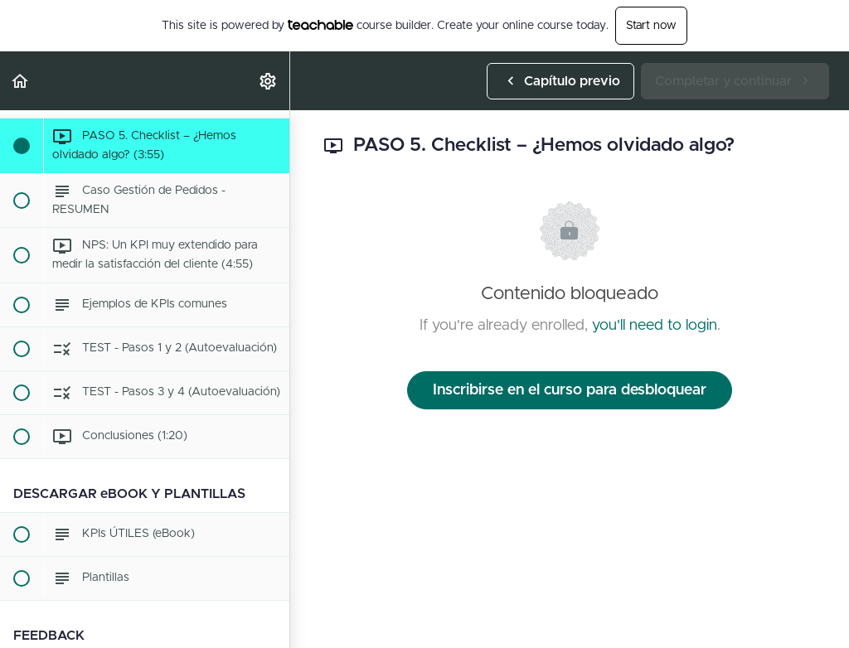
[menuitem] (268, 80)
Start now (651, 25)
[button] (20, 80)
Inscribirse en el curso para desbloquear (569, 390)
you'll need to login (654, 325)
